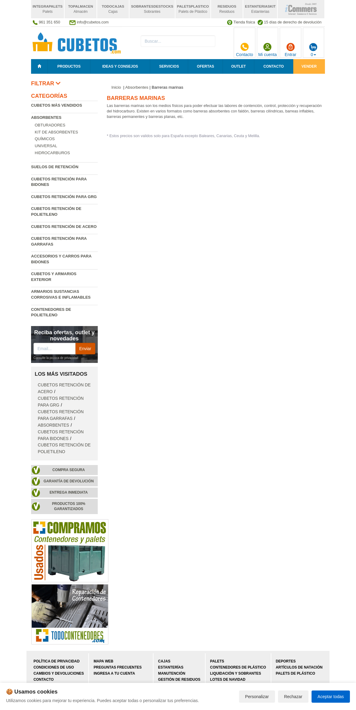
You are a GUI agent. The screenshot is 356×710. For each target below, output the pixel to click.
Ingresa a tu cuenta (114, 673)
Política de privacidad (56, 661)
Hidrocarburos (52, 153)
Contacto (244, 49)
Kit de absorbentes (56, 132)
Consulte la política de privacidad (55, 358)
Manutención (171, 673)
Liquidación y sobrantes (235, 673)
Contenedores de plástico (238, 667)
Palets (217, 661)
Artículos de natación (299, 667)
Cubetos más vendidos (56, 105)
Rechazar (293, 696)
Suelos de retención (54, 167)
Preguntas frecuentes (117, 667)
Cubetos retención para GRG (64, 196)
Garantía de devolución (69, 481)
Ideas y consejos (120, 66)
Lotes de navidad (227, 679)
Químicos (45, 139)
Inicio (116, 87)
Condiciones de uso (53, 667)
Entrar (290, 49)
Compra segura (68, 470)
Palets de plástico (295, 673)
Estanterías (170, 667)
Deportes (286, 661)
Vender (309, 66)
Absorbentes (46, 117)
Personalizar (257, 696)
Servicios (169, 66)
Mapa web (103, 661)
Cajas (164, 661)
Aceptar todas (331, 696)
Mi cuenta (267, 49)
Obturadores (50, 125)
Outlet (238, 66)
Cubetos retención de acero (64, 226)
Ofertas (205, 66)
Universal (46, 146)
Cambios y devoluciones (58, 673)
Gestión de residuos (179, 679)
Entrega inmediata (69, 492)
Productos (68, 66)
